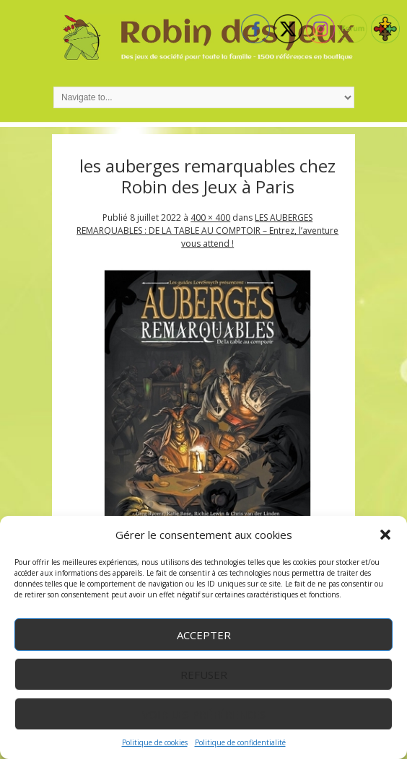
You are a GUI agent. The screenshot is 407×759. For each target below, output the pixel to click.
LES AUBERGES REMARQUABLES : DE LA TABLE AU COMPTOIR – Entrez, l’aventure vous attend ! (207, 230)
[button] (385, 534)
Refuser (203, 674)
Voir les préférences (204, 714)
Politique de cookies (155, 742)
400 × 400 (210, 217)
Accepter (204, 635)
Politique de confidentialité (240, 742)
